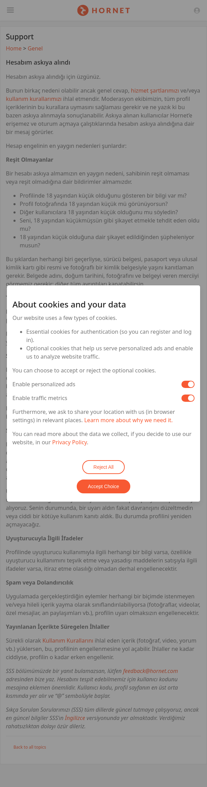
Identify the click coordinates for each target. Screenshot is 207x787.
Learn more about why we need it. (128, 420)
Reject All (103, 467)
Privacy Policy (69, 442)
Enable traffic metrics (39, 398)
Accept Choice (103, 486)
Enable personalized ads (43, 384)
